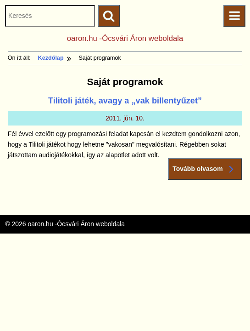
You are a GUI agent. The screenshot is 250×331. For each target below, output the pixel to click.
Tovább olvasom (205, 169)
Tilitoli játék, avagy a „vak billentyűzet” (125, 100)
